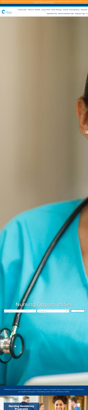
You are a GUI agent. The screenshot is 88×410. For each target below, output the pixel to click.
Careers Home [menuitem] (22, 9)
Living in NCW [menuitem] (45, 9)
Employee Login (80, 13)
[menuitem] (86, 13)
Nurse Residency (74, 9)
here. (53, 2)
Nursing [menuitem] (65, 9)
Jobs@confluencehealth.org (64, 1)
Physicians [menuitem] (84, 9)
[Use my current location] (67, 311)
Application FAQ (52, 13)
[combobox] (20, 310)
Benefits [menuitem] (37, 9)
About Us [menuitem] (31, 9)
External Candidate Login (66, 13)
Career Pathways (56, 9)
